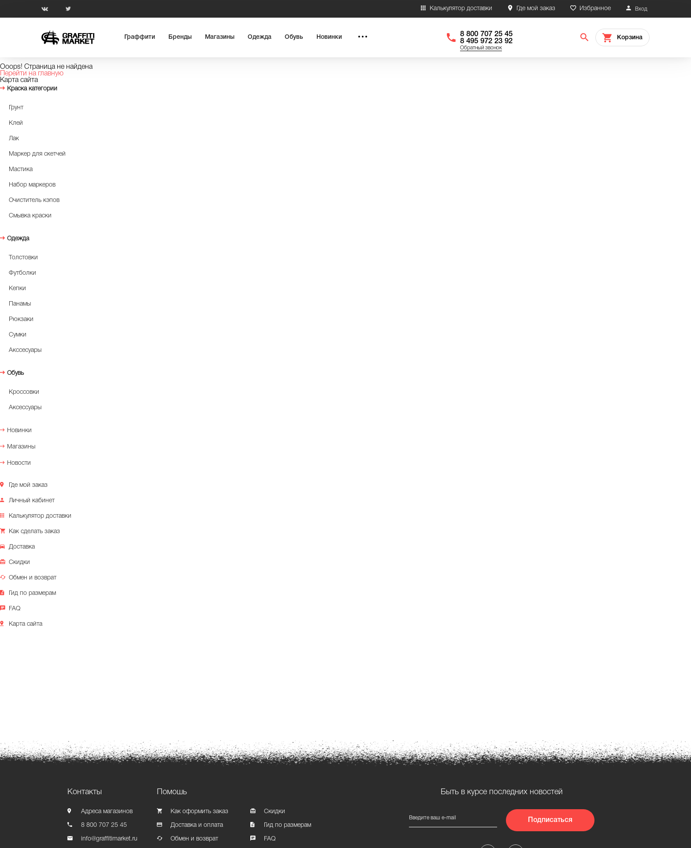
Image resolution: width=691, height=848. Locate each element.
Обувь (294, 37)
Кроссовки (24, 392)
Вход (641, 9)
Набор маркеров (32, 185)
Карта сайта (25, 624)
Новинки (329, 37)
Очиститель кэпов (34, 200)
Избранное (595, 8)
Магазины (219, 37)
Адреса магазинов (107, 811)
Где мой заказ (535, 8)
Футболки (22, 273)
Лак (14, 139)
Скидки (19, 562)
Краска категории (32, 89)
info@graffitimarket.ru (109, 839)
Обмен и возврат (32, 578)
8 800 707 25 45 (486, 34)
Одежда (259, 37)
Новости (19, 463)
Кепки (17, 288)
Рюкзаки (21, 319)
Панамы (20, 304)
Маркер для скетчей (37, 154)
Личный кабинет (32, 501)
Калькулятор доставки (461, 8)
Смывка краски (30, 216)
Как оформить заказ (199, 811)
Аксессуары (25, 408)
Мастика (21, 169)
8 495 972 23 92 (486, 41)
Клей (16, 123)
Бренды (180, 37)
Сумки (17, 335)
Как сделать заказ (34, 531)
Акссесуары (25, 350)
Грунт (16, 108)
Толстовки (23, 258)
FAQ (14, 609)
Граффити (139, 37)
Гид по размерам (32, 593)
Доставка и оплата (197, 825)
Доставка (22, 547)
